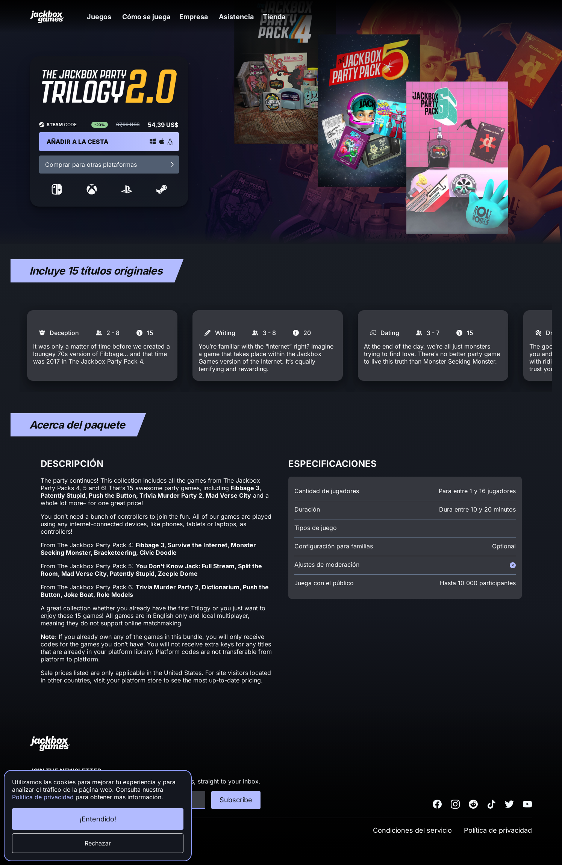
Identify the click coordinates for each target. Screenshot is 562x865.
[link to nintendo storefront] (56, 192)
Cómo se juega (151, 17)
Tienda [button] (286, 16)
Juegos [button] (102, 16)
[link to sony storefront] (126, 192)
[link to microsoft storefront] (91, 192)
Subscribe (236, 800)
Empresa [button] (201, 16)
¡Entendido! (98, 819)
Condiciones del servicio (412, 830)
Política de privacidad (498, 830)
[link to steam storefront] (161, 192)
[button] (102, 16)
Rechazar (98, 843)
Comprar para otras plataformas (110, 164)
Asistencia (245, 17)
